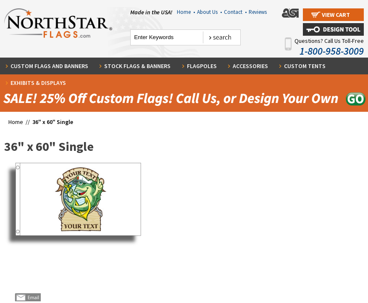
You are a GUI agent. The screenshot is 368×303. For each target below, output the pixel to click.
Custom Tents (305, 66)
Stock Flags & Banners (137, 66)
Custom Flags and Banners (49, 66)
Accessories (250, 66)
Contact (235, 12)
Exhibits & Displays (38, 83)
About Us (209, 12)
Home (186, 12)
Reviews (258, 12)
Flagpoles (202, 66)
